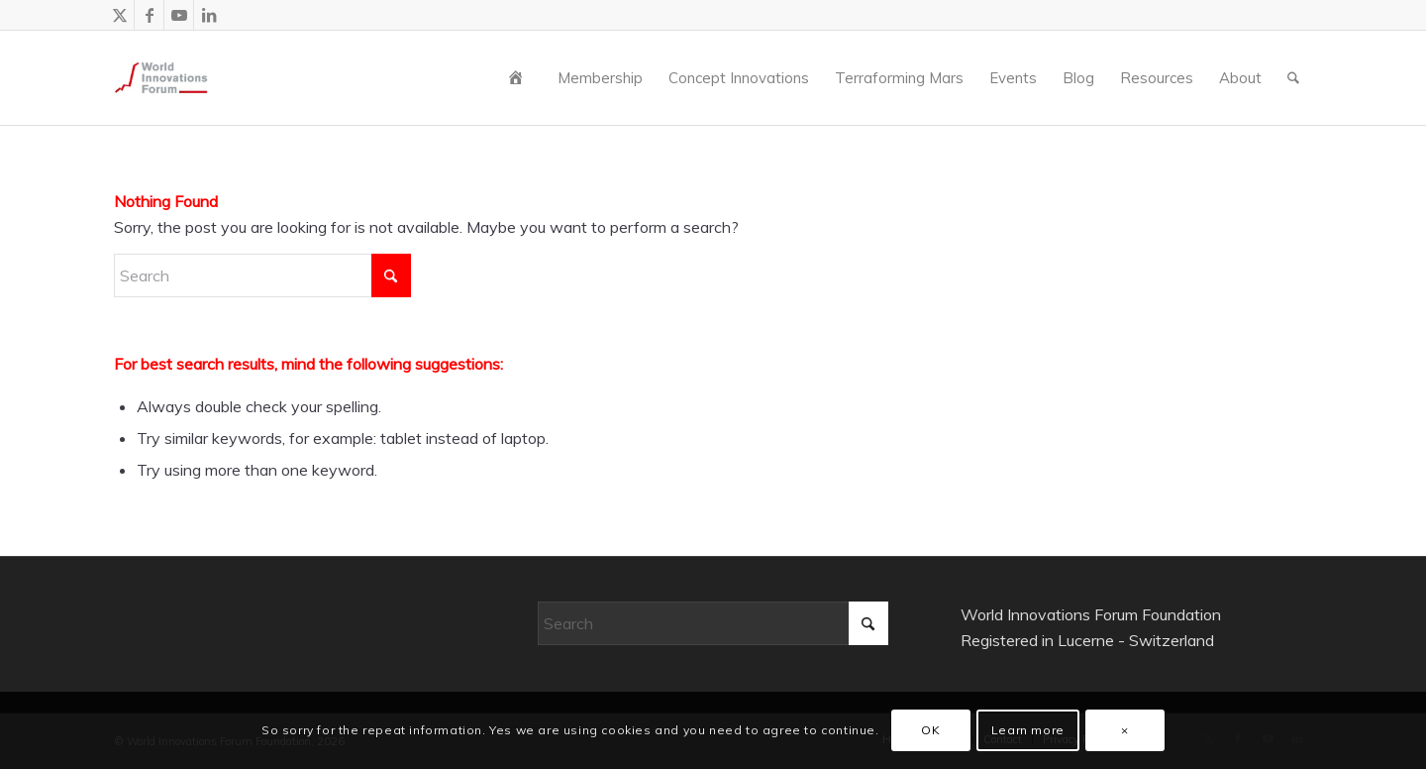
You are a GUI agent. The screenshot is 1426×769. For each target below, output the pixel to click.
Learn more (1028, 729)
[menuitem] (520, 78)
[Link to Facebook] (149, 15)
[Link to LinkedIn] (209, 15)
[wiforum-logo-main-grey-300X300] (161, 78)
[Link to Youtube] (178, 15)
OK (930, 729)
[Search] (1293, 78)
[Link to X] (119, 15)
